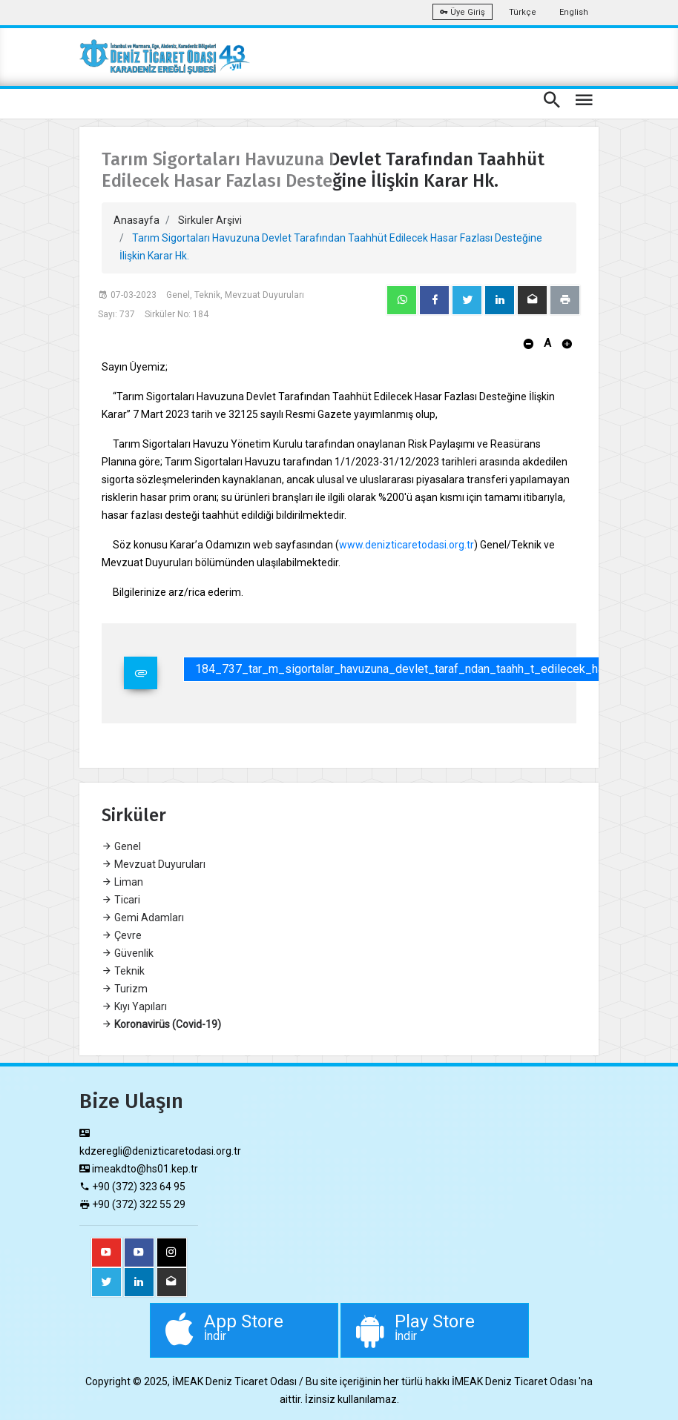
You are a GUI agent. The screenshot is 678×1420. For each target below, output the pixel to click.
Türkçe (522, 12)
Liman (122, 882)
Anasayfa (136, 220)
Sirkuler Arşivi (210, 220)
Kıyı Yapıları (134, 1006)
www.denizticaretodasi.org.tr (406, 545)
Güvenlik (128, 953)
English (573, 12)
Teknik (123, 971)
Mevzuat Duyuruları (153, 864)
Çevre (122, 935)
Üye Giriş (462, 12)
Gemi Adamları (143, 917)
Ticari (121, 900)
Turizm (125, 989)
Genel (121, 846)
